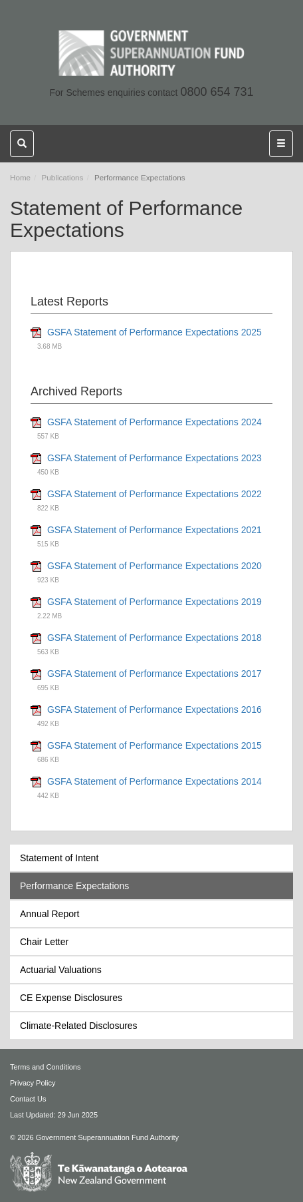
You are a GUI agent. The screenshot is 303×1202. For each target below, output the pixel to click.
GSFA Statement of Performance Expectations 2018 (154, 637)
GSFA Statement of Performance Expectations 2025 (154, 332)
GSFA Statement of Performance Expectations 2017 (154, 673)
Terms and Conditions (45, 1067)
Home (20, 177)
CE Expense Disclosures (71, 997)
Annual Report (50, 913)
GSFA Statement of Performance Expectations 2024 (154, 422)
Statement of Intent (59, 858)
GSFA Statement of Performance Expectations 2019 (154, 601)
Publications (63, 177)
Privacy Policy (32, 1083)
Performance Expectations (74, 886)
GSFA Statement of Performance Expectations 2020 (154, 565)
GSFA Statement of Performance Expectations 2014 (154, 781)
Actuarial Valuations (61, 969)
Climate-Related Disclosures (79, 1025)
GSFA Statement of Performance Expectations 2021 (154, 529)
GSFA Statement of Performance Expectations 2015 (154, 745)
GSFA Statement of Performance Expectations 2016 (154, 709)
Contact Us (28, 1099)
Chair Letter (44, 941)
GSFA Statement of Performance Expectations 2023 (154, 458)
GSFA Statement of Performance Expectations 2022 (154, 494)
